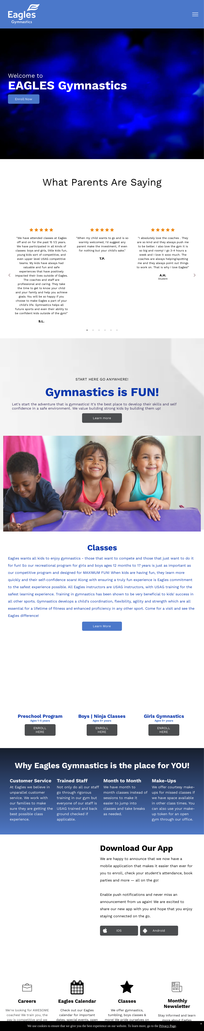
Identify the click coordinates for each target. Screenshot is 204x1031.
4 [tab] (105, 330)
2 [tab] (93, 330)
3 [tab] (99, 330)
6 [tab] (117, 330)
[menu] (195, 14)
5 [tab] (111, 330)
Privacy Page (167, 1026)
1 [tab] (87, 330)
